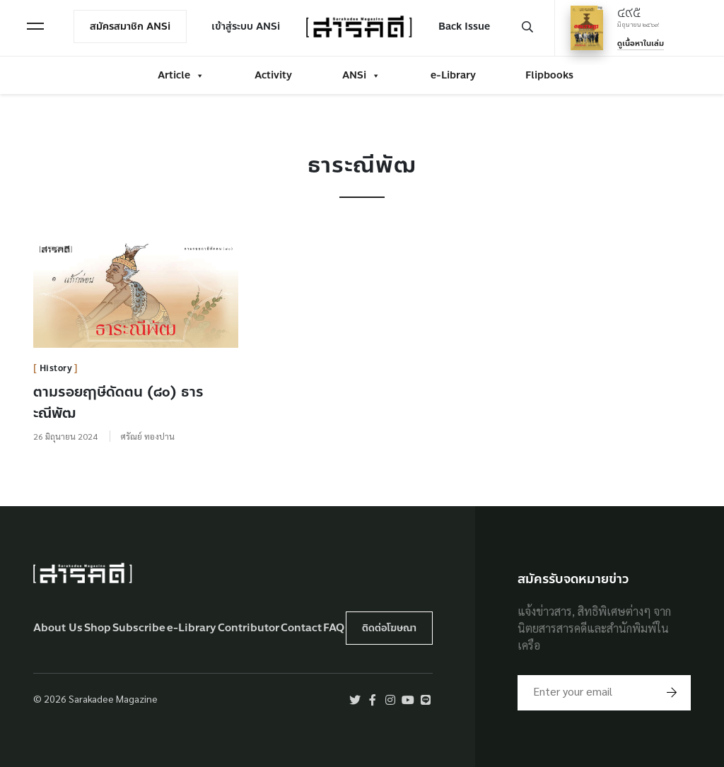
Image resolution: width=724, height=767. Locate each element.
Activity (273, 75)
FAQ (333, 628)
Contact (301, 628)
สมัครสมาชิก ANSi (130, 26)
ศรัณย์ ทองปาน (147, 436)
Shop (97, 628)
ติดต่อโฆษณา (389, 628)
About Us (58, 628)
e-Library (453, 75)
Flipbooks (549, 75)
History (56, 368)
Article (181, 75)
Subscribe (138, 628)
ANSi (361, 75)
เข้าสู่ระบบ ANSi (245, 26)
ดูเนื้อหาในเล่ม (640, 43)
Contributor (248, 628)
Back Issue (464, 26)
